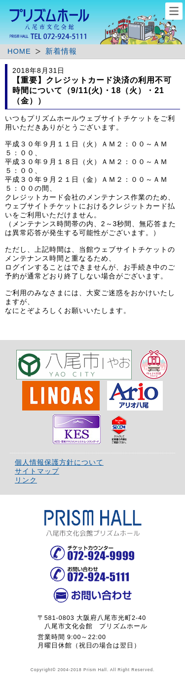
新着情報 (61, 51)
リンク (26, 480)
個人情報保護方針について (59, 462)
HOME (19, 51)
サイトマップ (37, 471)
